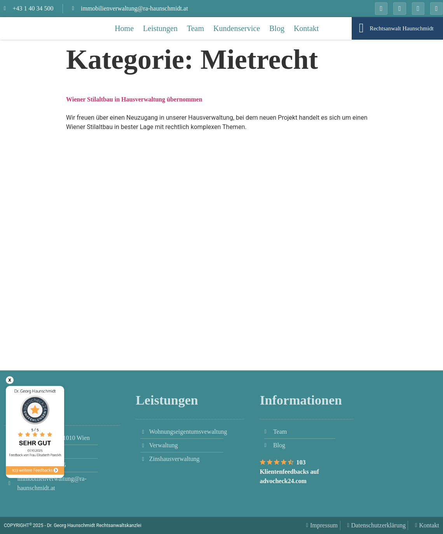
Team (195, 28)
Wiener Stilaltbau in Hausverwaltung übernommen (134, 99)
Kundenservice (236, 28)
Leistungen (160, 28)
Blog (276, 28)
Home (124, 28)
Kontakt (306, 28)
